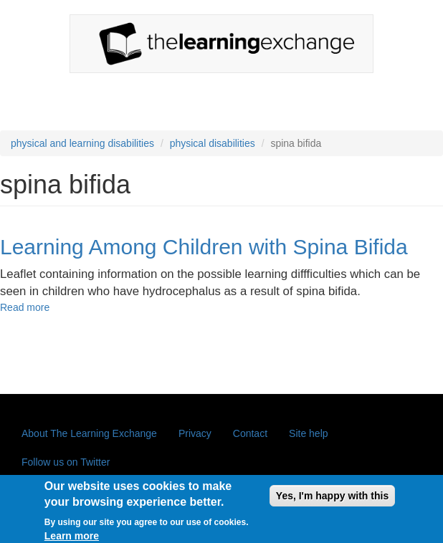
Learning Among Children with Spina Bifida (204, 247)
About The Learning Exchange (89, 433)
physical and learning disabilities (82, 143)
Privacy (194, 433)
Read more (24, 307)
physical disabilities (212, 143)
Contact (250, 433)
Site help (308, 433)
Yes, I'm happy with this (332, 499)
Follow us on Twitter (66, 462)
